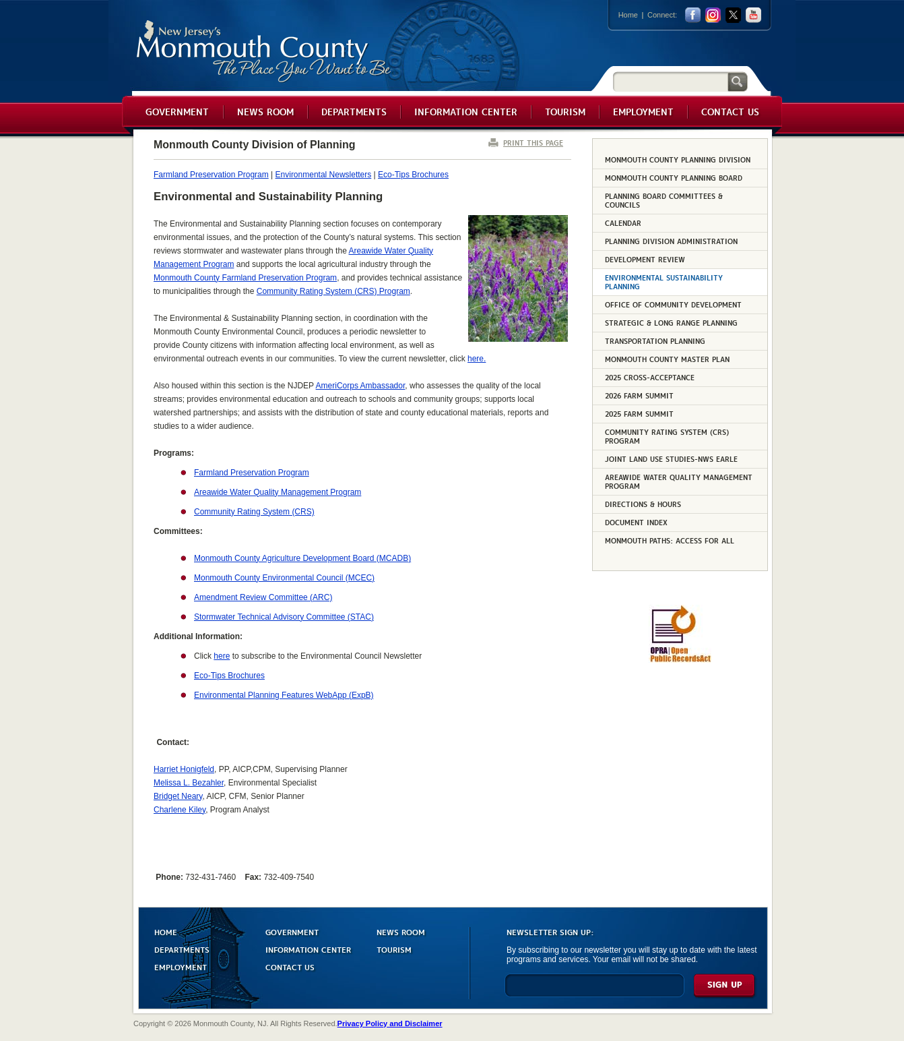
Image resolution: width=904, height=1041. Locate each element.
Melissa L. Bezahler (189, 782)
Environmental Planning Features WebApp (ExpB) (284, 695)
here (222, 656)
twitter (733, 15)
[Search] (670, 81)
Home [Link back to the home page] (628, 15)
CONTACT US (290, 966)
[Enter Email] (594, 991)
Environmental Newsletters (324, 174)
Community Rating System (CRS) (254, 511)
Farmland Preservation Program (211, 174)
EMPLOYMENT (180, 966)
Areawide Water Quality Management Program (277, 492)
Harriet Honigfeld (184, 769)
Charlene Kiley (179, 809)
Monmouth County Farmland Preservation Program (245, 277)
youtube (753, 15)
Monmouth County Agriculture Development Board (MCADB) (302, 558)
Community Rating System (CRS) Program (333, 291)
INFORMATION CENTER (308, 949)
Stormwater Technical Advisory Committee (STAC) (284, 617)
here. (476, 358)
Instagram (713, 15)
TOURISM (394, 949)
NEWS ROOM (401, 931)
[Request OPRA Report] (680, 660)
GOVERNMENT (292, 931)
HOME (165, 931)
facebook (693, 15)
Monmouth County (264, 52)
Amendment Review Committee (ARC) (263, 597)
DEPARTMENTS (181, 949)
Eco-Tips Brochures (413, 174)
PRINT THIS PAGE (533, 142)
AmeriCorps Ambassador (361, 385)
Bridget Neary (178, 796)
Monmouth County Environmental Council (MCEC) (284, 578)
